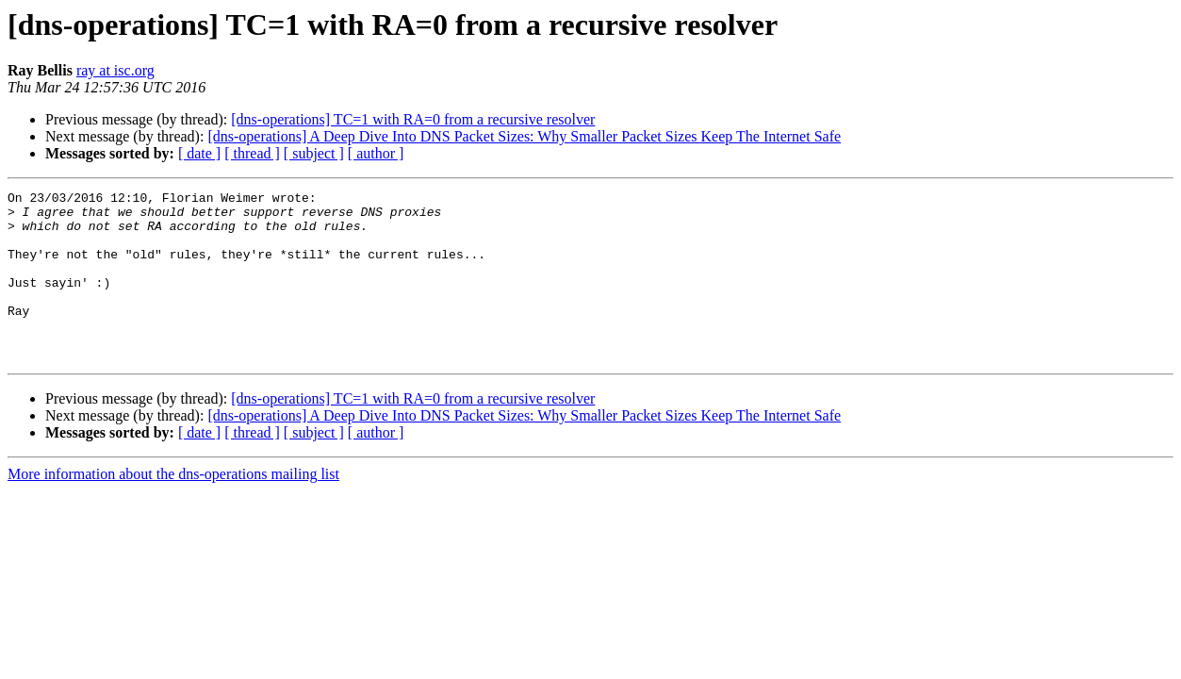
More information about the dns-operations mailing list (173, 508)
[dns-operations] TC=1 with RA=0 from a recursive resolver (413, 119)
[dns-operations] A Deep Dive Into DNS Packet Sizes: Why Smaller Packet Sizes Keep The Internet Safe (524, 136)
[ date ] (199, 153)
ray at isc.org (115, 70)
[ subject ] (314, 153)
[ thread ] (252, 153)
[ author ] (376, 153)
